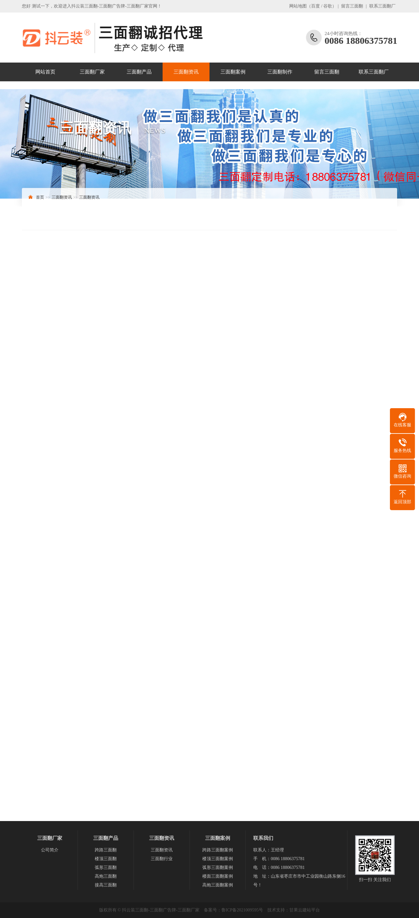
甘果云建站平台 (304, 910)
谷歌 (327, 6)
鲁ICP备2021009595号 (242, 910)
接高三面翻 (106, 885)
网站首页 (45, 71)
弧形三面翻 (106, 867)
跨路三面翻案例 (217, 850)
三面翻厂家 (92, 71)
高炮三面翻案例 (217, 885)
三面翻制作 (279, 71)
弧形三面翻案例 (217, 867)
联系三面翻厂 (382, 6)
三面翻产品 (139, 71)
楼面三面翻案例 (217, 876)
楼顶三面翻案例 (217, 858)
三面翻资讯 (186, 71)
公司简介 (49, 850)
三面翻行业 (162, 858)
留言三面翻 (352, 6)
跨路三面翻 (106, 850)
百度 (315, 6)
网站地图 (298, 6)
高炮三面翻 (106, 876)
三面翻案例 (232, 71)
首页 (40, 197)
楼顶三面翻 (106, 858)
